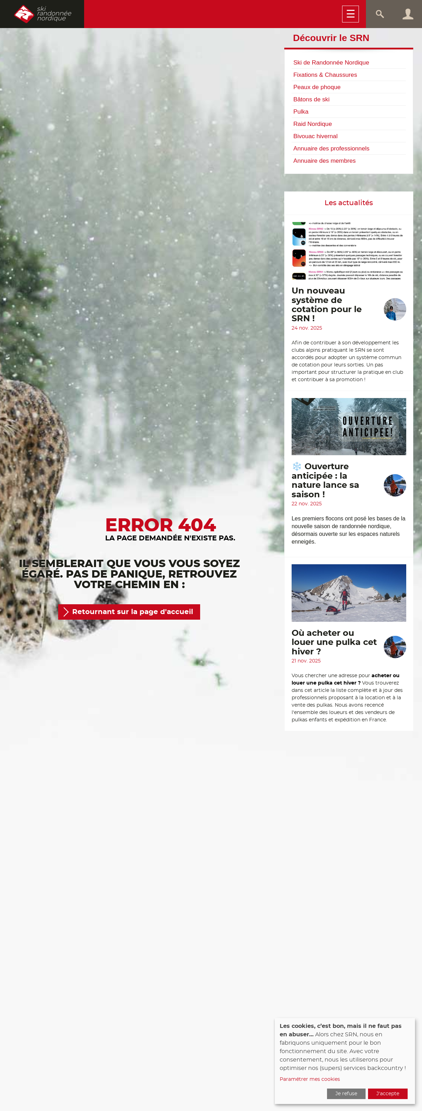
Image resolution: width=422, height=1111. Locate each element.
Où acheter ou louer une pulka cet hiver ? (334, 642)
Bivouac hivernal (315, 136)
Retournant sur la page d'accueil (132, 611)
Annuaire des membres (324, 160)
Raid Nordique (312, 123)
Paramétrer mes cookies (310, 1079)
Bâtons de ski (311, 99)
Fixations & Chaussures (325, 74)
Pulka (300, 111)
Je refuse (346, 1093)
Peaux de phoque (317, 86)
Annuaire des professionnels (331, 148)
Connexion (408, 14)
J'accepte (387, 1093)
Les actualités (349, 203)
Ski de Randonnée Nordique (331, 62)
